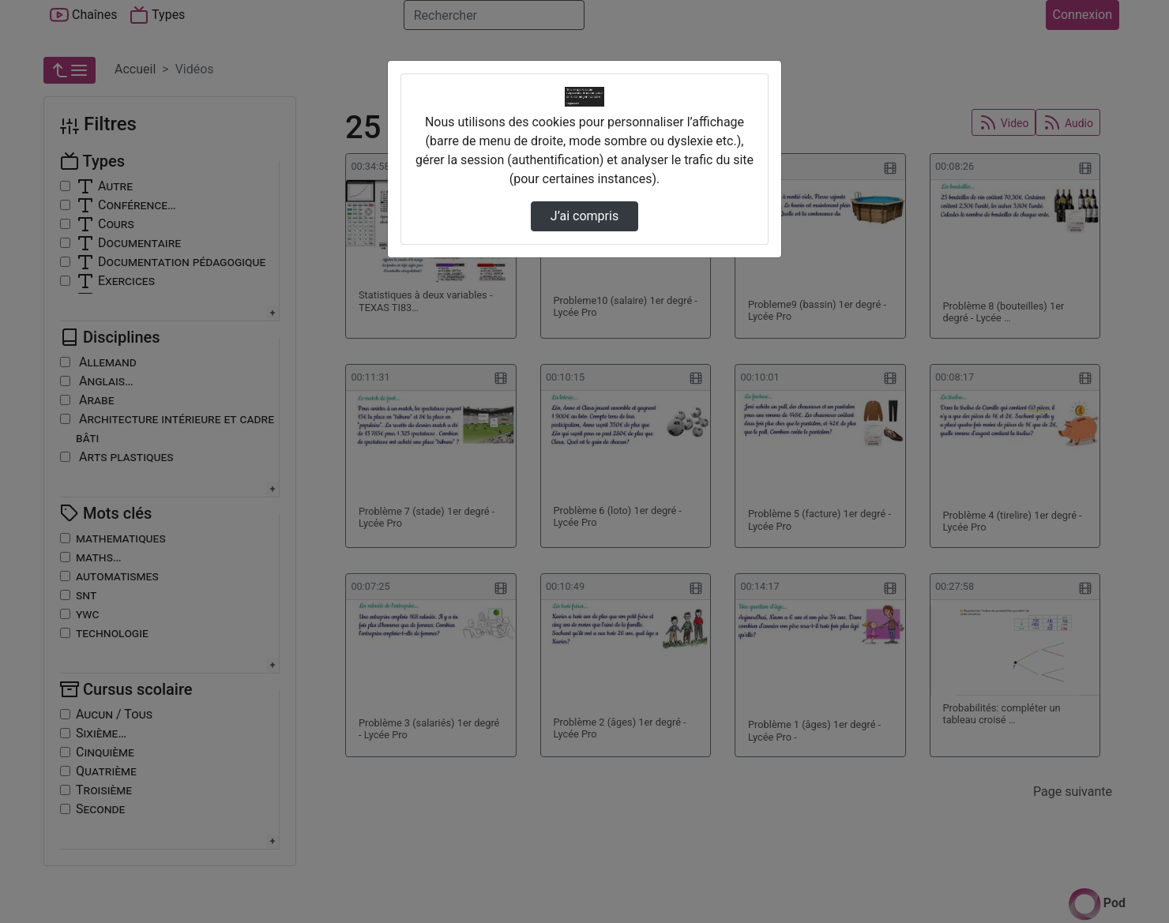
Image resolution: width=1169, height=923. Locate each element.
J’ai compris (584, 215)
